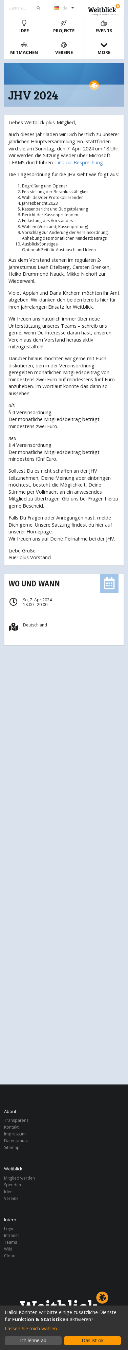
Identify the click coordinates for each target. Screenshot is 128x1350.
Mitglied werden (19, 1178)
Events (103, 27)
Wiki (8, 1249)
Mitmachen (24, 48)
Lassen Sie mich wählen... (32, 1328)
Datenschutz (16, 1141)
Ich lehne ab (33, 1340)
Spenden (12, 1185)
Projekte (63, 27)
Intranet (11, 1235)
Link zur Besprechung (79, 162)
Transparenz (16, 1120)
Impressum (15, 1134)
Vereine (64, 48)
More (104, 48)
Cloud (10, 1255)
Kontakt (11, 1127)
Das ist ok (93, 1340)
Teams (10, 1242)
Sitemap (12, 1147)
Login (9, 1229)
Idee (24, 27)
